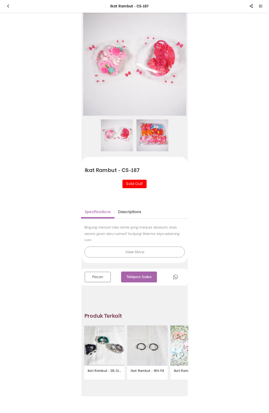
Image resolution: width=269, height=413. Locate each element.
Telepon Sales (139, 276)
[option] (134, 64)
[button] (134, 252)
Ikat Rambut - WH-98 (147, 371)
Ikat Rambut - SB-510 (104, 371)
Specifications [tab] (98, 211)
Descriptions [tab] (129, 211)
